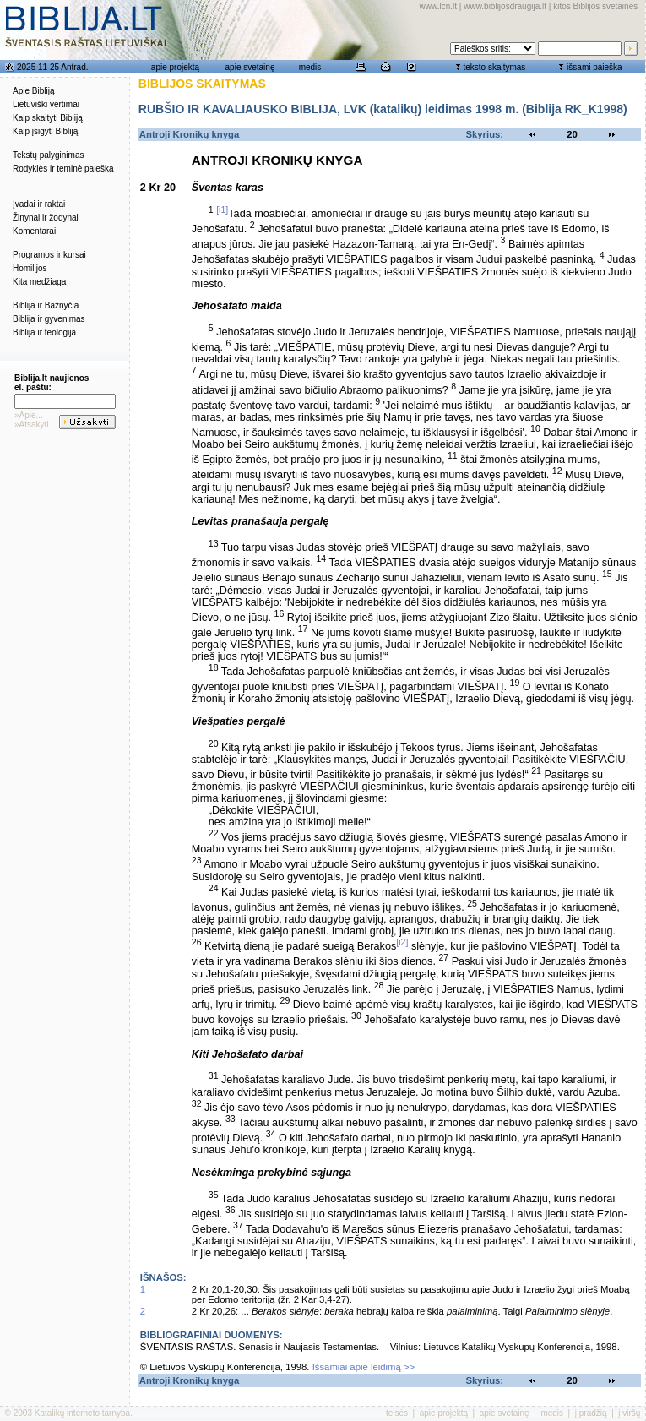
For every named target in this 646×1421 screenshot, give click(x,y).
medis (310, 67)
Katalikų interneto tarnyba (82, 1413)
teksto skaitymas (494, 67)
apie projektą (175, 67)
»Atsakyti (31, 424)
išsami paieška (594, 67)
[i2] (402, 942)
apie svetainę (250, 67)
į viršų (629, 1413)
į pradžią (591, 1413)
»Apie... (28, 415)
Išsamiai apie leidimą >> (363, 1367)
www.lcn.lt (438, 6)
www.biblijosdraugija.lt (505, 6)
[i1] (222, 209)
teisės (397, 1413)
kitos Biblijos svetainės (595, 6)
